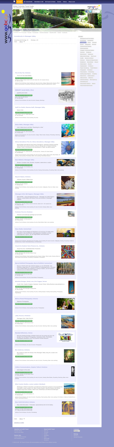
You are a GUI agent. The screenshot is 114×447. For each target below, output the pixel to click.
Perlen (89, 42)
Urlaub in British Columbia (20, 436)
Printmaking (91, 71)
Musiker (90, 64)
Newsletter (46, 435)
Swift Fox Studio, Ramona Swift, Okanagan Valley (30, 107)
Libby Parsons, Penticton (22, 315)
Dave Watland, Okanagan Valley (24, 160)
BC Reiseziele (35, 32)
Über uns (46, 430)
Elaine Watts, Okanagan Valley (24, 124)
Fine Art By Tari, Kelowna (22, 73)
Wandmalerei (83, 64)
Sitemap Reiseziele (78, 437)
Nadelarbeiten (83, 66)
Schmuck (82, 60)
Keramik (94, 44)
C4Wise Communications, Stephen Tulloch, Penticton (31, 367)
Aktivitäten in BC (38, 1)
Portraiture (89, 69)
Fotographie (83, 69)
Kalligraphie (87, 44)
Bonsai (82, 44)
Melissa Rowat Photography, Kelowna (26, 298)
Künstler (59, 32)
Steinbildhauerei (84, 81)
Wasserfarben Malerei (85, 83)
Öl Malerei (90, 66)
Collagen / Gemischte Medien (87, 50)
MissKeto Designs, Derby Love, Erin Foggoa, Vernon (31, 281)
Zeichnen (82, 52)
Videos (65, 1)
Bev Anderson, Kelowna (22, 350)
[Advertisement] (45, 57)
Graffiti (81, 58)
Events (59, 1)
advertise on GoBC (19, 422)
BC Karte (19, 1)
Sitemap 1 (76, 435)
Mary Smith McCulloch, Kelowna (25, 402)
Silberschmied (83, 77)
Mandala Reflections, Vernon (23, 333)
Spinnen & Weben (89, 58)
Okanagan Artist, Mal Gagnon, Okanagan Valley (29, 194)
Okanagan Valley (53, 32)
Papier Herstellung (84, 67)
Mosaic (96, 62)
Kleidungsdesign (84, 48)
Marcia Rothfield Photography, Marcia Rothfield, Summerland (33, 263)
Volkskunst (90, 54)
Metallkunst (83, 62)
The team (46, 432)
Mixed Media (90, 62)
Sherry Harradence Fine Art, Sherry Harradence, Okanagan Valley (34, 142)
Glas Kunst (93, 56)
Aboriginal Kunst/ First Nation (87, 38)
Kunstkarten (90, 40)
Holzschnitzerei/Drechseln (86, 85)
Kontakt (45, 433)
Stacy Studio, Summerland (23, 229)
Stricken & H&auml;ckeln (92, 60)
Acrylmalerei (83, 40)
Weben (93, 83)
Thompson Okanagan (44, 32)
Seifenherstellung (84, 79)
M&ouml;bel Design (84, 56)
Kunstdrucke (64, 32)
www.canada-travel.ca (19, 438)
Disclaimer (46, 440)
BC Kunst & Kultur (50, 1)
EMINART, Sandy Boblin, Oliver (24, 90)
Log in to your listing (18, 432)
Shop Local (72, 1)
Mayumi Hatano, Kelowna (22, 176)
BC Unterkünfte (28, 1)
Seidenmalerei (91, 75)
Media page (46, 438)
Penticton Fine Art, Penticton (24, 212)
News (45, 436)
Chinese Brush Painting (85, 46)
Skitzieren (90, 77)
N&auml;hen (83, 75)
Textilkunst (88, 52)
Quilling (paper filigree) (85, 73)
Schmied (94, 42)
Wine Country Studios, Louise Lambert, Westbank (30, 384)
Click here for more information (24, 78)
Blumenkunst (83, 54)
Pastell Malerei (93, 67)
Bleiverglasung (93, 79)
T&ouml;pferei (83, 71)
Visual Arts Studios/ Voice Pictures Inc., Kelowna (30, 246)
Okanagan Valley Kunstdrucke (26, 30)
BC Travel (24, 32)
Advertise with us (18, 430)
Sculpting (94, 73)
